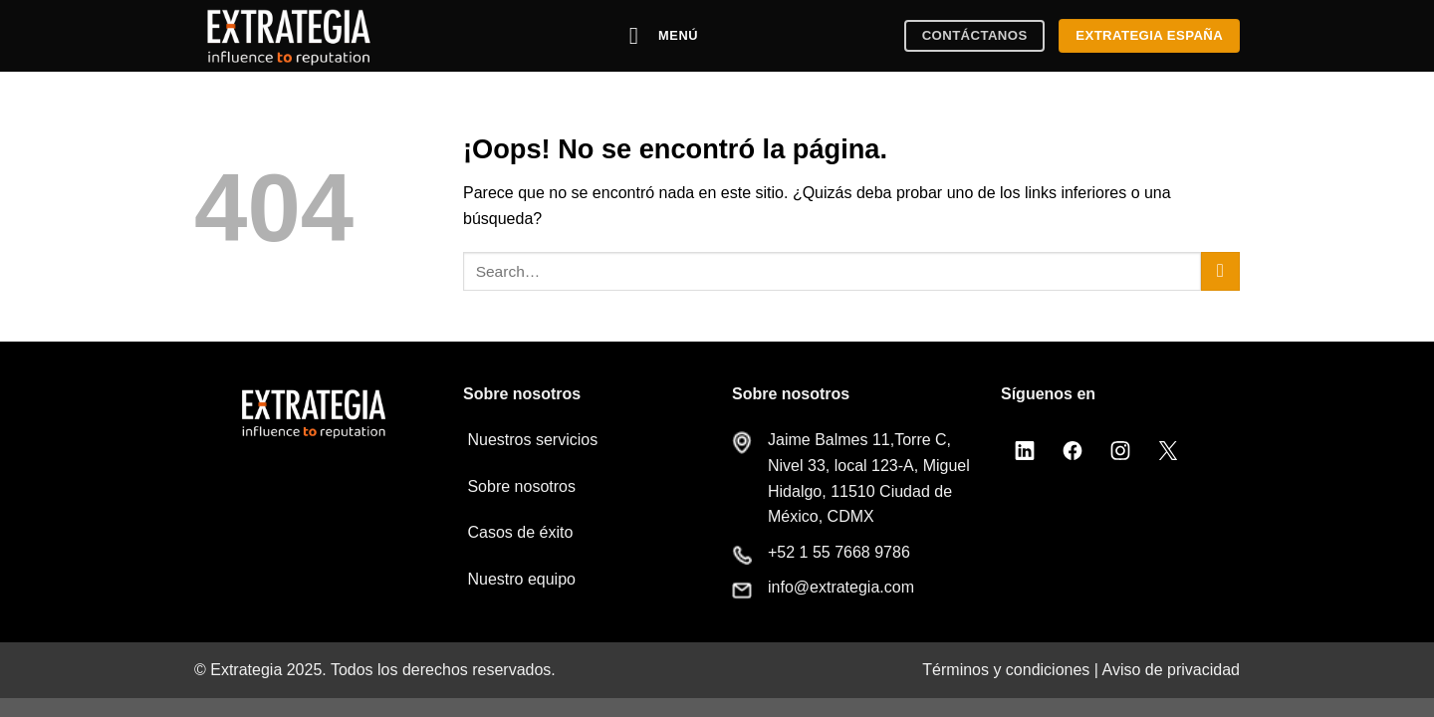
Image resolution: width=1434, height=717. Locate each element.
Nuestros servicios (530, 439)
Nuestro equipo (519, 579)
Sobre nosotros (519, 486)
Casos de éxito (518, 532)
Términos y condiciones (1005, 669)
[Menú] (664, 35)
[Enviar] (1220, 271)
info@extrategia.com (841, 587)
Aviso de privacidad (1171, 669)
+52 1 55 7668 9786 (839, 552)
